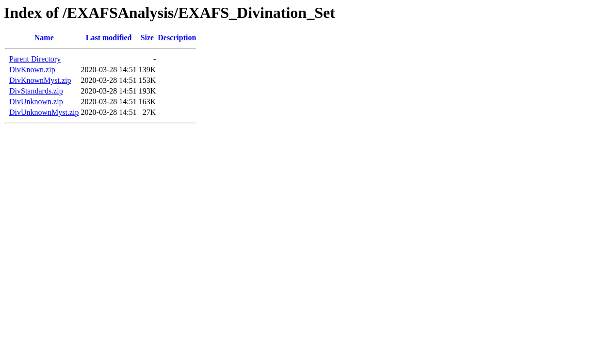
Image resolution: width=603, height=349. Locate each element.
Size (147, 37)
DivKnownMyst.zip (40, 80)
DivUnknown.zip (36, 101)
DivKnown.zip (32, 69)
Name (44, 37)
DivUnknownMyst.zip (44, 112)
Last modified (109, 37)
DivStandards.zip (36, 91)
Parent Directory (35, 59)
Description (177, 37)
